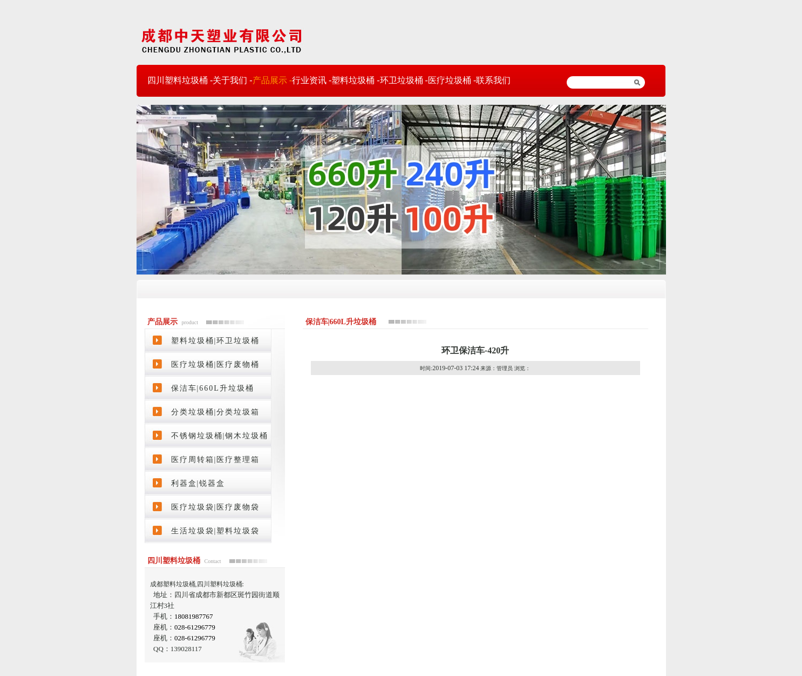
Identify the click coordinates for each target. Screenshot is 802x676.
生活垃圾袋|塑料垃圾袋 (215, 531)
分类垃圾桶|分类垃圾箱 (215, 412)
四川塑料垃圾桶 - (180, 80)
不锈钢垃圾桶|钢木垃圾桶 (220, 436)
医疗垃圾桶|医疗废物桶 (215, 364)
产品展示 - (272, 80)
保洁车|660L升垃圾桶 (212, 388)
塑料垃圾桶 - (355, 80)
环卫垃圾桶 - (404, 80)
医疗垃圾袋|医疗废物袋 (215, 507)
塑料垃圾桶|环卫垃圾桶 (215, 341)
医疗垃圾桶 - (452, 80)
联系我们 (493, 80)
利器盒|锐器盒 (198, 483)
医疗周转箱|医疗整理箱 (215, 460)
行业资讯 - (311, 80)
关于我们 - (232, 80)
